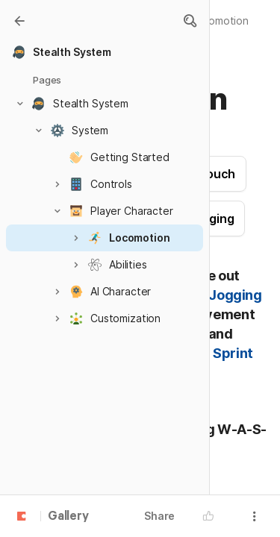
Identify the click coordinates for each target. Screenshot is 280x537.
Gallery (68, 517)
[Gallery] (19, 20)
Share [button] (159, 515)
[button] (189, 20)
